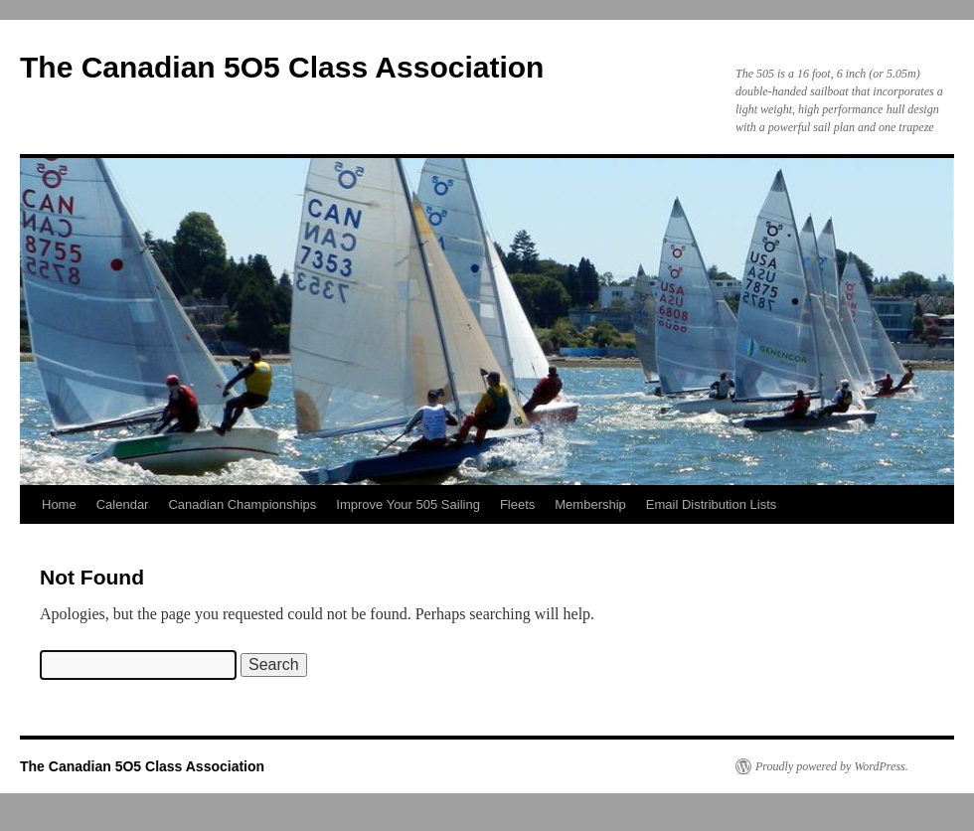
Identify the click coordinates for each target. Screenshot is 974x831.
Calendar (122, 504)
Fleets (517, 504)
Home (59, 504)
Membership (590, 504)
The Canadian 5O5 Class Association (282, 67)
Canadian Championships (242, 504)
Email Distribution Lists (711, 504)
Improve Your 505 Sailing (408, 504)
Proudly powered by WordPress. (831, 766)
